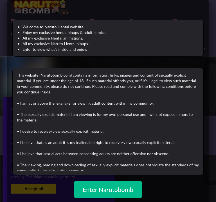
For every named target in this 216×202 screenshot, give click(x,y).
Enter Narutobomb (108, 189)
